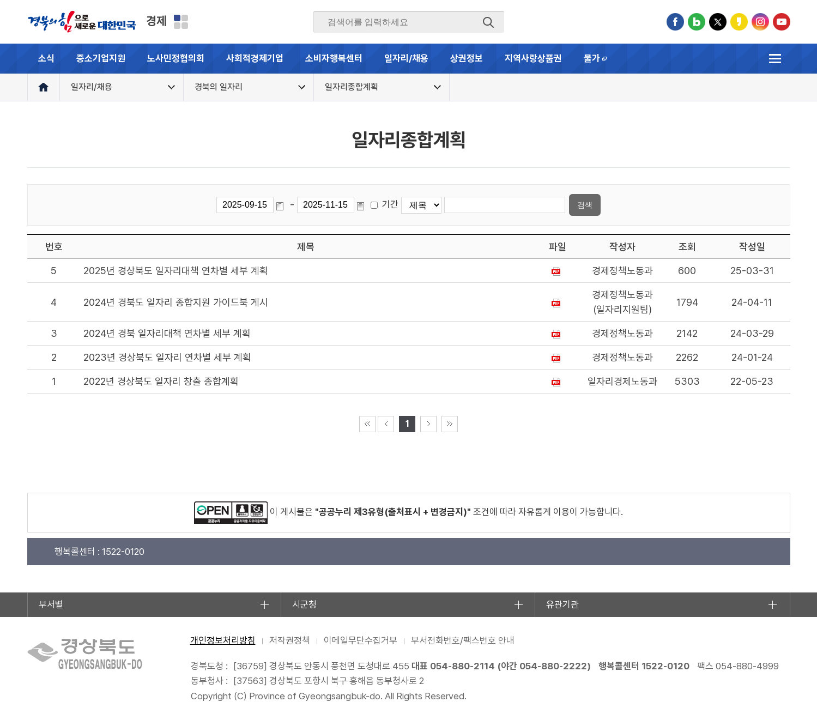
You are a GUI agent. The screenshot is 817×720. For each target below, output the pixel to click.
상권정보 (466, 58)
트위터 (718, 22)
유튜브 (781, 22)
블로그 (696, 22)
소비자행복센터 (333, 58)
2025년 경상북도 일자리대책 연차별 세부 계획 (175, 270)
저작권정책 (289, 640)
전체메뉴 (775, 59)
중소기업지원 (100, 58)
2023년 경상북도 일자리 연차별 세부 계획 (167, 357)
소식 (46, 58)
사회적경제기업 (254, 58)
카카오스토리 (739, 22)
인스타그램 (760, 22)
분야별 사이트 (181, 22)
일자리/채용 (406, 58)
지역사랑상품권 (533, 58)
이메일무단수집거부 (360, 640)
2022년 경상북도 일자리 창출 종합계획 (161, 381)
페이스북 (675, 22)
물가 (601, 63)
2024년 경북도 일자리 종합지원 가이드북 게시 (175, 302)
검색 (488, 22)
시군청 (304, 604)
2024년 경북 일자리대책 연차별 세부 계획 (167, 333)
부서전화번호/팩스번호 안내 (463, 640)
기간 (390, 204)
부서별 (51, 604)
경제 (156, 21)
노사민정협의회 (175, 58)
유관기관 (562, 604)
